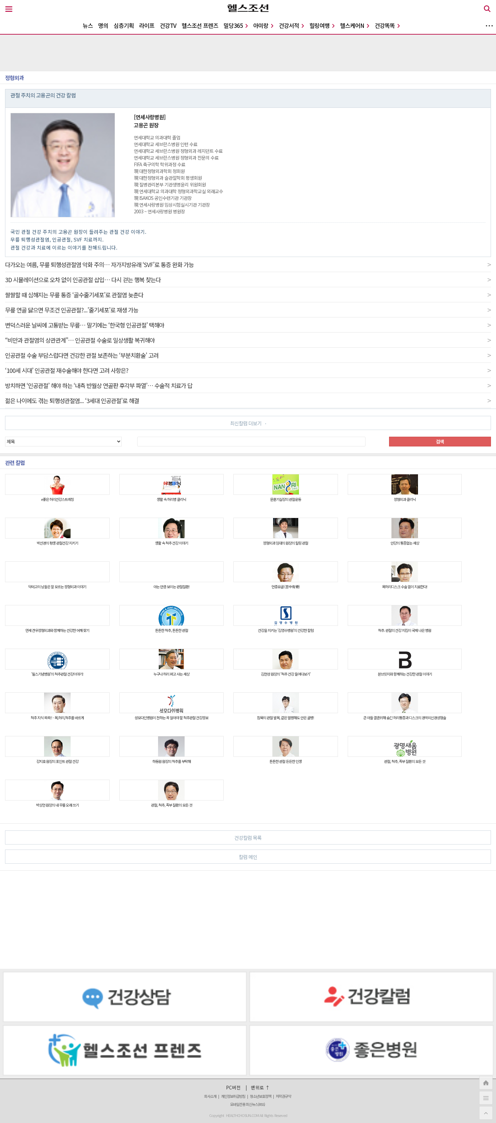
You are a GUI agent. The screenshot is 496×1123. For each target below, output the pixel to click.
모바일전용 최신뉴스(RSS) (247, 1104)
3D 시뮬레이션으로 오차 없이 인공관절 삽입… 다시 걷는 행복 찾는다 (248, 279)
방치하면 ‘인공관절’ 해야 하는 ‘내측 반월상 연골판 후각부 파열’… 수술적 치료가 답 (248, 385)
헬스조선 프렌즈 (200, 25)
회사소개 (210, 1096)
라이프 (146, 25)
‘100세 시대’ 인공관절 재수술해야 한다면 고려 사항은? (248, 370)
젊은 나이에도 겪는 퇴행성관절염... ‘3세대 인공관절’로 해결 (248, 400)
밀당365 (236, 25)
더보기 (489, 26)
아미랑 (263, 25)
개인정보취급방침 (233, 1096)
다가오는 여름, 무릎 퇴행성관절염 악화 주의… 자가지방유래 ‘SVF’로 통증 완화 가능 (248, 264)
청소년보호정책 (260, 1096)
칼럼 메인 (362, 856)
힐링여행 (322, 25)
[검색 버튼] (487, 10)
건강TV (168, 25)
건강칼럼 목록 (359, 837)
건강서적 (291, 25)
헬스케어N (354, 25)
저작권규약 (283, 1096)
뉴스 (88, 25)
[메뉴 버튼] (8, 9)
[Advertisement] (203, 920)
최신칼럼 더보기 (248, 423)
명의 (103, 25)
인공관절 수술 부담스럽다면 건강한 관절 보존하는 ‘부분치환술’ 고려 (248, 355)
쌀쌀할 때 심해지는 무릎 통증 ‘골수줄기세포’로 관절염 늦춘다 (248, 294)
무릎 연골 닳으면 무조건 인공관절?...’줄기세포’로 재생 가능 (248, 309)
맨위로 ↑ (260, 1087)
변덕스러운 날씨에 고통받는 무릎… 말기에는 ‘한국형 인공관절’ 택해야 (248, 324)
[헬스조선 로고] (248, 10)
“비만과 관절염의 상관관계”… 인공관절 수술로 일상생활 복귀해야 (248, 340)
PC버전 (233, 1087)
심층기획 (124, 25)
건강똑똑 (387, 25)
